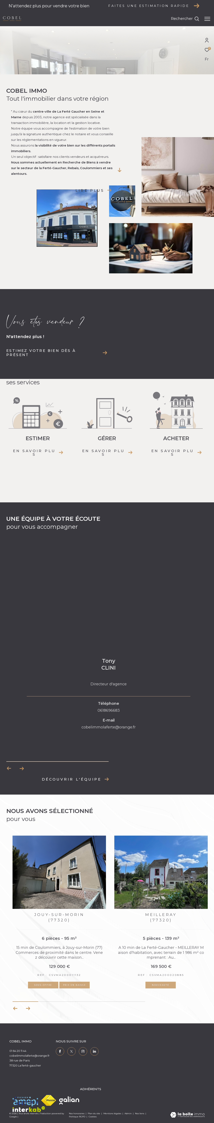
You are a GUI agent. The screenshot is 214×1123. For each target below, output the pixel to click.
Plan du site (94, 1113)
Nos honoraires (76, 1113)
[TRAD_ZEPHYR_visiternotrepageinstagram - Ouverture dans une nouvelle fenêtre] (83, 1051)
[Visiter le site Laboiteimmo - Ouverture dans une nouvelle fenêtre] (187, 1115)
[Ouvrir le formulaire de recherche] (185, 19)
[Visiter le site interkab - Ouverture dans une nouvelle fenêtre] (29, 1109)
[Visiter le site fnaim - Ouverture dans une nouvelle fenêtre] (48, 1100)
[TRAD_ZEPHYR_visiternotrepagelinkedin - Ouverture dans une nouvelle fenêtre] (94, 1051)
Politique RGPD (77, 1116)
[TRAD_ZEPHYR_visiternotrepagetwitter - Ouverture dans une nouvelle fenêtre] (71, 1051)
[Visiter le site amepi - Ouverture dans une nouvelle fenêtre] (25, 1100)
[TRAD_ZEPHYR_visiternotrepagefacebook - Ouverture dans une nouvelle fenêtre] (60, 1051)
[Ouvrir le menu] (207, 19)
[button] (28, 1008)
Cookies (93, 1116)
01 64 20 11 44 (17, 1050)
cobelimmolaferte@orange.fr (29, 1055)
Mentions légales (112, 1113)
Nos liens (140, 1113)
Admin (128, 1113)
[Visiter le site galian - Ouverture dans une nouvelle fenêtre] (69, 1100)
